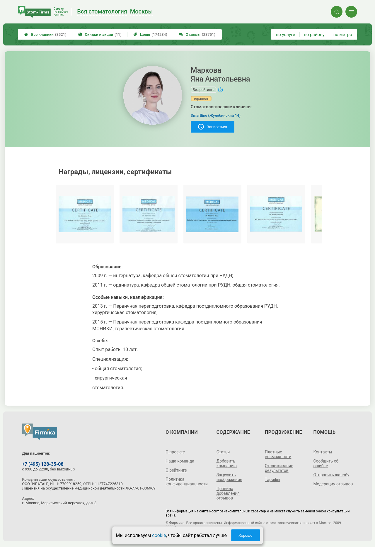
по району (314, 34)
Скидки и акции (100, 34)
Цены (150, 34)
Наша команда (180, 461)
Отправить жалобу (331, 475)
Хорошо (245, 535)
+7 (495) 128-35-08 (42, 464)
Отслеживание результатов (279, 468)
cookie (159, 535)
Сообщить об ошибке (325, 463)
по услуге (285, 34)
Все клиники (45, 34)
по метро (342, 34)
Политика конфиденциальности (187, 481)
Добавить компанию (227, 463)
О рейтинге (176, 470)
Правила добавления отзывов (228, 493)
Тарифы (272, 479)
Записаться (212, 127)
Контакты (322, 452)
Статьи (223, 452)
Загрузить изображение (229, 477)
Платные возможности (278, 454)
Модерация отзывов (333, 484)
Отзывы (197, 34)
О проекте (175, 452)
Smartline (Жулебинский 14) (216, 115)
